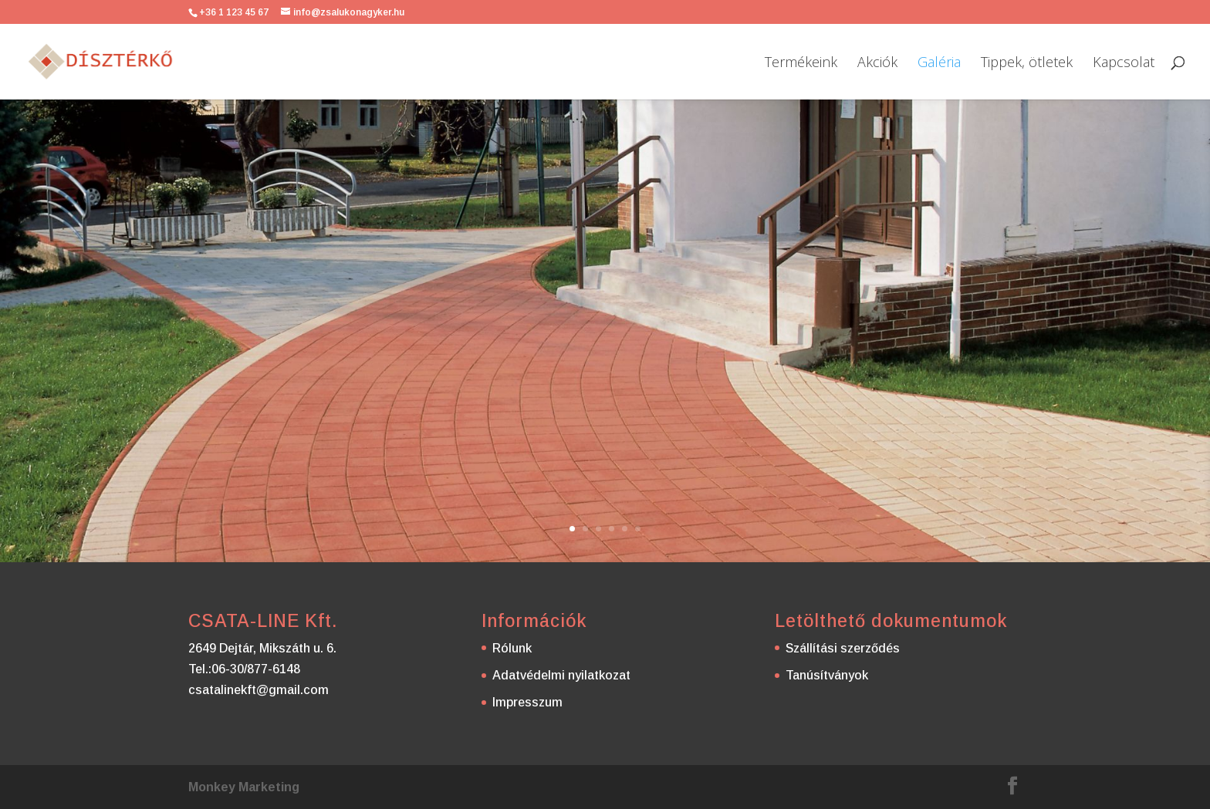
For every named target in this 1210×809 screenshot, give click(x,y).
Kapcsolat (1123, 63)
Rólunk (512, 648)
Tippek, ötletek (1027, 63)
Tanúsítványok (827, 675)
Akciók (877, 63)
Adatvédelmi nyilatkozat (561, 675)
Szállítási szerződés (843, 648)
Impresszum (527, 702)
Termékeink (801, 63)
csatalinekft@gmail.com (258, 689)
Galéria (939, 63)
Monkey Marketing (243, 787)
